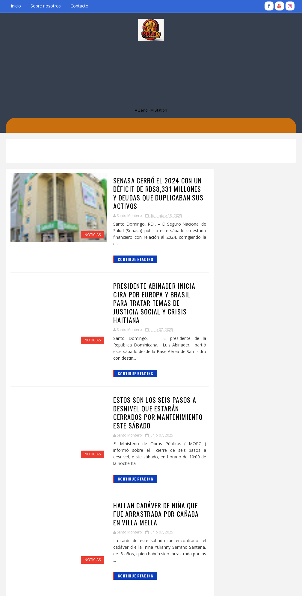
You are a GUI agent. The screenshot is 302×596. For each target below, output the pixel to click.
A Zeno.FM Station (151, 109)
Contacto (79, 6)
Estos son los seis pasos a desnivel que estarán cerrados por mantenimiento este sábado (145, 397)
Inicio (16, 6)
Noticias (80, 234)
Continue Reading (123, 258)
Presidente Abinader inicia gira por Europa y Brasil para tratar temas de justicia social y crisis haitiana (147, 298)
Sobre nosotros (46, 6)
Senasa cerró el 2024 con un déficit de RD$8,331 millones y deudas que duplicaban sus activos (147, 192)
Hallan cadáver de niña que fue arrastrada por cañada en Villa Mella (147, 491)
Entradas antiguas (180, 574)
